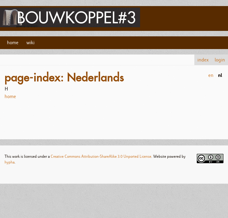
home (12, 42)
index (203, 60)
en (210, 75)
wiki (30, 42)
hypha (10, 162)
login (220, 60)
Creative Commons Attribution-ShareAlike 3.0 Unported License (101, 156)
